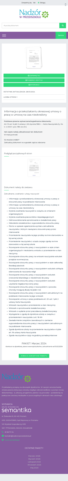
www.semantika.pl (11, 440)
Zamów (61, 35)
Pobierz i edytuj (35, 80)
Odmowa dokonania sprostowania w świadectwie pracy (32, 220)
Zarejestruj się (26, 3)
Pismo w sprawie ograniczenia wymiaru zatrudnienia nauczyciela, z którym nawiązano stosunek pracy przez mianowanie (32, 229)
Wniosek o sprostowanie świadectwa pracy (27, 308)
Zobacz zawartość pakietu (34, 356)
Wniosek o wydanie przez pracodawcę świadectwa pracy (33, 311)
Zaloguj (41, 3)
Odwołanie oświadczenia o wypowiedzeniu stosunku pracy (34, 223)
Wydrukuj (35, 85)
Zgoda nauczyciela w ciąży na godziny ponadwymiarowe (33, 335)
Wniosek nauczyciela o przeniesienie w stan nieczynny (32, 305)
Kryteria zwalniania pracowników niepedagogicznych (31, 217)
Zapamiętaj (34, 75)
